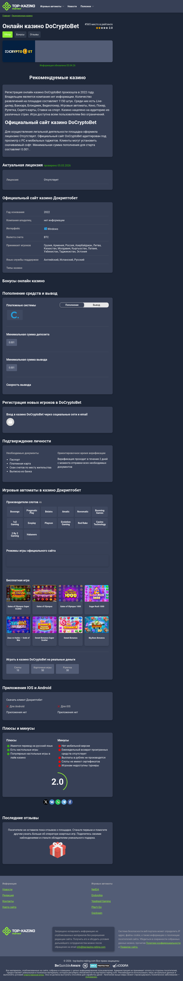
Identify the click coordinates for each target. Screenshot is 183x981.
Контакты (8, 901)
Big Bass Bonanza (97, 627)
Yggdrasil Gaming (101, 901)
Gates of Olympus (44, 596)
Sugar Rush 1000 (97, 596)
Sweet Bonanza (71, 627)
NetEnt (95, 889)
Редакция (8, 895)
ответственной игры (34, 974)
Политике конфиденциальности (163, 943)
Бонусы (20, 34)
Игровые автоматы (50, 6)
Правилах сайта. (129, 947)
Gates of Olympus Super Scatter (18, 597)
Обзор (7, 34)
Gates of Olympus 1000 (71, 596)
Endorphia (97, 895)
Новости (72, 6)
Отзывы (34, 34)
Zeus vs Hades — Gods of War (18, 628)
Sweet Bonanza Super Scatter (44, 628)
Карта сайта (9, 907)
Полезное (86, 6)
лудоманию (91, 977)
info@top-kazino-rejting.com (91, 947)
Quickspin (97, 913)
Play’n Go (97, 907)
